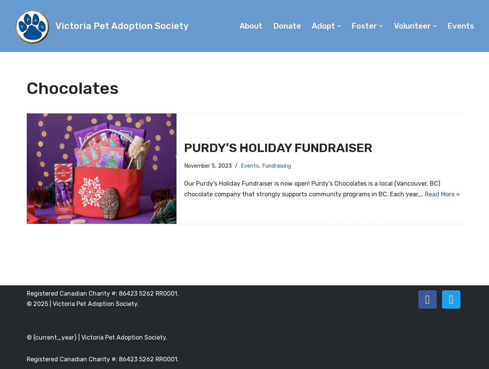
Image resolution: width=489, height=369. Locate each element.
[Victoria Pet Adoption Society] (101, 26)
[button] (339, 26)
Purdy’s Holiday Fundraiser (278, 148)
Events (460, 26)
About (251, 26)
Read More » (442, 194)
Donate (287, 26)
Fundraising (276, 166)
